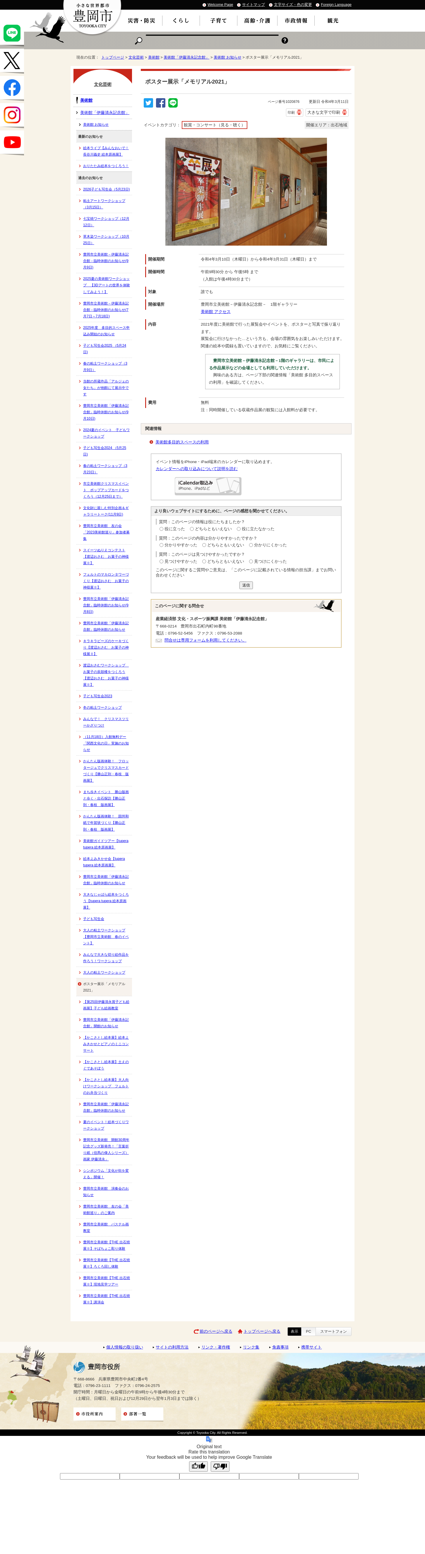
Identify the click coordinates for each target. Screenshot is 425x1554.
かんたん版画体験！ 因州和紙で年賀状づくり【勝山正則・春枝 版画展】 (106, 822)
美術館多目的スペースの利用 (182, 442)
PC (308, 1331)
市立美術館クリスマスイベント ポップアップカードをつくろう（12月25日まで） (106, 490)
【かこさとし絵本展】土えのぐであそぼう (106, 1065)
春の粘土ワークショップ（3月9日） (105, 366)
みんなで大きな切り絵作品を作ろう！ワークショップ (106, 958)
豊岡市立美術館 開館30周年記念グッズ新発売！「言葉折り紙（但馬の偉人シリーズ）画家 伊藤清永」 (106, 1149)
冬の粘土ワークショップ (102, 707)
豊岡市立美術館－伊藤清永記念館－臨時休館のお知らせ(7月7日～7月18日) (106, 309)
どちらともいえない (213, 529)
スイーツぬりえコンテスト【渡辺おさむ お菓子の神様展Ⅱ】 (106, 556)
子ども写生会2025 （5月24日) (104, 349)
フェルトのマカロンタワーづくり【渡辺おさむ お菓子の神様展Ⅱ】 (106, 580)
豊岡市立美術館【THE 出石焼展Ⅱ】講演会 (106, 1299)
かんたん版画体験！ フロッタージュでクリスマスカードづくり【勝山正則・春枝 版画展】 (106, 771)
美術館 (154, 57)
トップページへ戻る (262, 1331)
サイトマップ (253, 4)
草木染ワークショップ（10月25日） (106, 239)
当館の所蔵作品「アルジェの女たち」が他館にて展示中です (106, 387)
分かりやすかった (180, 545)
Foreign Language (336, 4)
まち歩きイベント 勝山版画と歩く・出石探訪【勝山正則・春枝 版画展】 (106, 798)
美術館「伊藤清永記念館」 (186, 57)
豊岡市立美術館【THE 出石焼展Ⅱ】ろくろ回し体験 (106, 1263)
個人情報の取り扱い (124, 1347)
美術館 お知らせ (227, 57)
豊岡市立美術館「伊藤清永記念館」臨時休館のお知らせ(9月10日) (106, 412)
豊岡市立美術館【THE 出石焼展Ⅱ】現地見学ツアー (106, 1281)
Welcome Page (220, 4)
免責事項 (280, 1347)
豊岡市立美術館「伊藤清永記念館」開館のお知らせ (106, 1023)
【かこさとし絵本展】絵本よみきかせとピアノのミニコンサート (106, 1044)
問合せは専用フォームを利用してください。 (205, 640)
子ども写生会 (93, 919)
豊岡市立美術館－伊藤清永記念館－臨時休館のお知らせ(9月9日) (106, 260)
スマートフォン (333, 1331)
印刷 (291, 112)
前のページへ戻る (216, 1331)
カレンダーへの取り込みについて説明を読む (197, 469)
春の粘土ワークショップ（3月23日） (105, 469)
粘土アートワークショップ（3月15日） (104, 204)
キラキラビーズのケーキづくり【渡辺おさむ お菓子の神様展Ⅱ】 (106, 647)
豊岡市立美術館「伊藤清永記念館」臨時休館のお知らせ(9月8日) (106, 605)
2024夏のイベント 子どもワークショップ (106, 433)
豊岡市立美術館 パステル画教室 (106, 1227)
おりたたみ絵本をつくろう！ (106, 166)
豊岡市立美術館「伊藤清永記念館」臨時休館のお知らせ (106, 626)
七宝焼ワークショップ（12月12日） (106, 222)
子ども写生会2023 (97, 696)
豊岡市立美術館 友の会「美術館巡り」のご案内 (106, 1209)
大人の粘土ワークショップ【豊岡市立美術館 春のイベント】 (106, 936)
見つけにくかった (270, 561)
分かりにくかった (270, 545)
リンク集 (251, 1347)
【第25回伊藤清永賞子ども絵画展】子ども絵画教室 (106, 1005)
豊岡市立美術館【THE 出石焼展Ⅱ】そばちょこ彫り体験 (106, 1245)
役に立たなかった (258, 529)
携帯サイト (311, 1347)
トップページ (112, 57)
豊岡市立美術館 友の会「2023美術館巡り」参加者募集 (106, 532)
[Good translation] (198, 1466)
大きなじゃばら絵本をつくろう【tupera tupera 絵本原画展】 (106, 900)
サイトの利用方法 (172, 1347)
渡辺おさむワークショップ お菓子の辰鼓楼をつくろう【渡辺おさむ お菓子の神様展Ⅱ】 (106, 675)
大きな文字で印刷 (323, 112)
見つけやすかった (180, 561)
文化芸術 (136, 57)
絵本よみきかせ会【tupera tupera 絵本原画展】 (104, 862)
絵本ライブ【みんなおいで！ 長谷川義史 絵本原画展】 (106, 151)
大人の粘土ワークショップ (104, 972)
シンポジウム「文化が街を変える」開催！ (106, 1174)
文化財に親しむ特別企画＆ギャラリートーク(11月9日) (106, 511)
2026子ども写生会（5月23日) (106, 189)
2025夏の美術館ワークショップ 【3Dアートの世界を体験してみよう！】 (106, 285)
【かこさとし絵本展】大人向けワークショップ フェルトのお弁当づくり (106, 1086)
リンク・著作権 (215, 1347)
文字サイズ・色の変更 (293, 4)
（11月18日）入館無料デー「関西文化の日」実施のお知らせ (106, 743)
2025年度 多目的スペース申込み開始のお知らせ (106, 331)
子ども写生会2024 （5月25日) (104, 451)
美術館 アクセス (216, 312)
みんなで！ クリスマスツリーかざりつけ (106, 722)
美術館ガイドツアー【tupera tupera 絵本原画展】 (105, 844)
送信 (246, 585)
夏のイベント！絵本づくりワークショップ (106, 1125)
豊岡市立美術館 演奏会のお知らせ (106, 1191)
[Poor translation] (220, 1466)
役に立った (174, 529)
